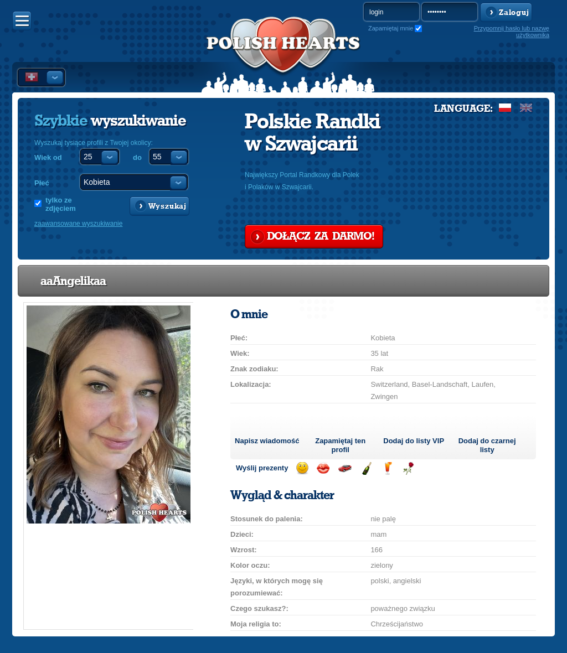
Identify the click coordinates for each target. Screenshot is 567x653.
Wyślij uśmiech (302, 468)
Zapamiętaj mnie (390, 28)
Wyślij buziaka (323, 468)
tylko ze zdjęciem (60, 204)
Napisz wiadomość (267, 441)
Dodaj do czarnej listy (487, 445)
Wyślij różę (408, 468)
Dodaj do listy (413, 441)
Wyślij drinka (387, 468)
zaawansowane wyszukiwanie (78, 223)
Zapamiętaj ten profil (340, 445)
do (137, 157)
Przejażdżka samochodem (345, 468)
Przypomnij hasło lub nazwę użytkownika (511, 31)
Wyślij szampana (366, 468)
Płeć (41, 183)
